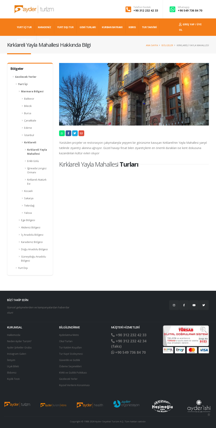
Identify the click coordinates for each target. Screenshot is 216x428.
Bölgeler (167, 45)
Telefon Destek (142, 7)
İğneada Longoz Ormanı (37, 170)
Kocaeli (28, 191)
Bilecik (28, 106)
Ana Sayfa (152, 45)
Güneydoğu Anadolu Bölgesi (33, 258)
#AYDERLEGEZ (25, 39)
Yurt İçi (23, 84)
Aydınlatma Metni (69, 334)
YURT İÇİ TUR (24, 27)
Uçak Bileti (13, 365)
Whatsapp (183, 7)
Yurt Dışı (23, 268)
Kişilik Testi (13, 377)
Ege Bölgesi (28, 220)
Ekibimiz (12, 371)
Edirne (28, 128)
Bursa (27, 113)
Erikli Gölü (33, 161)
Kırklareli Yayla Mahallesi (37, 151)
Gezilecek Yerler (25, 77)
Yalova (28, 213)
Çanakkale (30, 120)
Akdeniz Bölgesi (30, 227)
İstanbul (29, 135)
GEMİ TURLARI (88, 27)
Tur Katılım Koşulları (70, 347)
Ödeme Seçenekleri (71, 365)
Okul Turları (66, 341)
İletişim (11, 359)
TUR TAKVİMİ (149, 27)
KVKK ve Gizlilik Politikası (73, 371)
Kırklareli (30, 142)
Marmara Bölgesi (32, 91)
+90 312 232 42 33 (145, 10)
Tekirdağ (29, 205)
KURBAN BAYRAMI (112, 27)
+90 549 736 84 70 (190, 10)
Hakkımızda (14, 334)
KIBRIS (132, 27)
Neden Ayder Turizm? (20, 341)
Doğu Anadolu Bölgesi (34, 249)
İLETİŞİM (44, 39)
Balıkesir (29, 98)
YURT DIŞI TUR (65, 27)
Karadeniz (44, 27)
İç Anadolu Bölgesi (32, 234)
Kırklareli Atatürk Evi (36, 181)
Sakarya (28, 198)
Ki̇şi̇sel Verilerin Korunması (75, 383)
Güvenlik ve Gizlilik (70, 359)
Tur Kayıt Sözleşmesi (71, 353)
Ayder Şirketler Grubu (20, 347)
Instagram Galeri (17, 353)
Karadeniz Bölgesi (32, 242)
